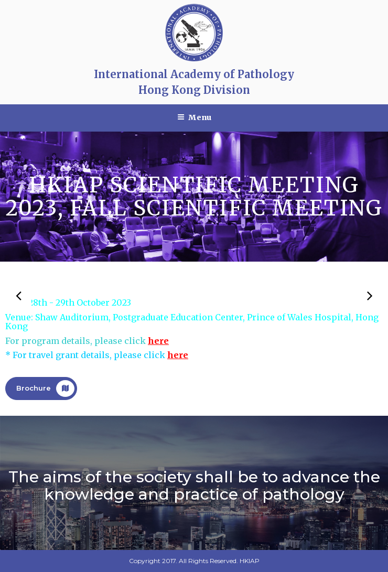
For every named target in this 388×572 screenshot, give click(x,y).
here (158, 341)
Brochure (45, 388)
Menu (194, 117)
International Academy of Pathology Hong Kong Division (194, 82)
